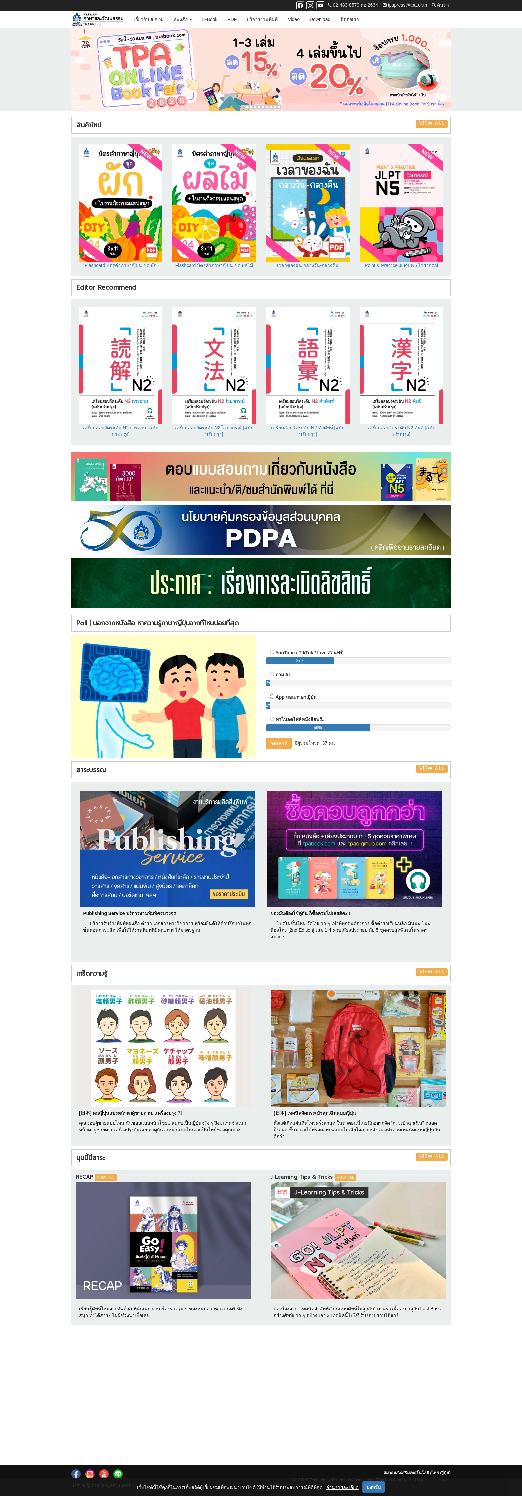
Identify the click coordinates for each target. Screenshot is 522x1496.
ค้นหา (440, 5)
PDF (232, 19)
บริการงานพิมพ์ (262, 19)
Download (320, 19)
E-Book (209, 19)
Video (294, 19)
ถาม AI (283, 674)
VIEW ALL (432, 123)
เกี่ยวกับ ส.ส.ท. (148, 19)
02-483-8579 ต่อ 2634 (353, 5)
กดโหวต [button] (278, 743)
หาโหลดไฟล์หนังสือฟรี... (301, 719)
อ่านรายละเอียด (342, 1487)
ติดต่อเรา (349, 19)
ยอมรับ (374, 1487)
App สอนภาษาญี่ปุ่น (296, 697)
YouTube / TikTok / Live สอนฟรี (309, 652)
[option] (261, 69)
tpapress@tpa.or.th (405, 5)
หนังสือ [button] (182, 19)
